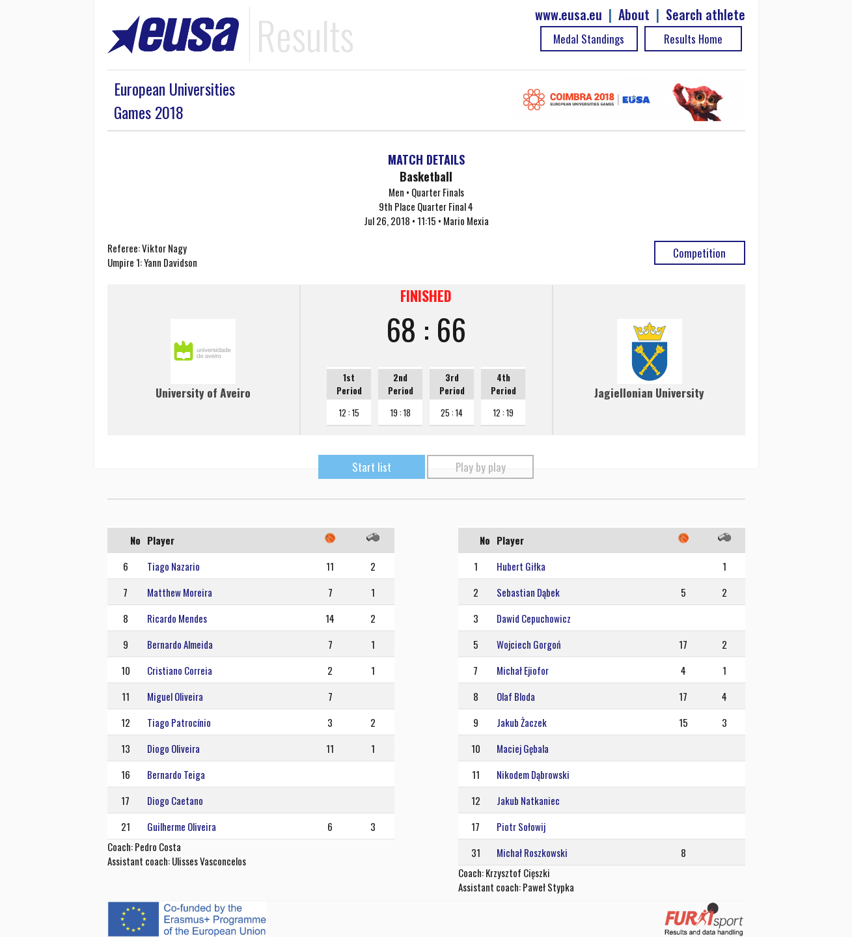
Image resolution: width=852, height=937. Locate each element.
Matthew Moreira (179, 592)
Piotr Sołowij (521, 826)
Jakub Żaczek (522, 722)
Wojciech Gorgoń (529, 644)
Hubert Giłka (521, 566)
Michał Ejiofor (523, 670)
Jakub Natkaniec (528, 800)
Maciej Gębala (523, 748)
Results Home (693, 39)
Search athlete (705, 15)
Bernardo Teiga (176, 774)
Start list (371, 467)
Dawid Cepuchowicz (534, 618)
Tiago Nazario (173, 566)
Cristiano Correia (179, 670)
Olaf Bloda (516, 696)
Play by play (481, 467)
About (634, 15)
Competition (699, 253)
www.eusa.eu (568, 15)
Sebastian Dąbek (528, 592)
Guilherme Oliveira (181, 826)
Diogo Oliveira (173, 748)
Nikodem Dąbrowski (533, 774)
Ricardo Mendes (177, 618)
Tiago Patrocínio (179, 722)
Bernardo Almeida (180, 644)
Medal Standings (588, 39)
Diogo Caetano (175, 800)
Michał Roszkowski (532, 852)
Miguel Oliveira (175, 696)
